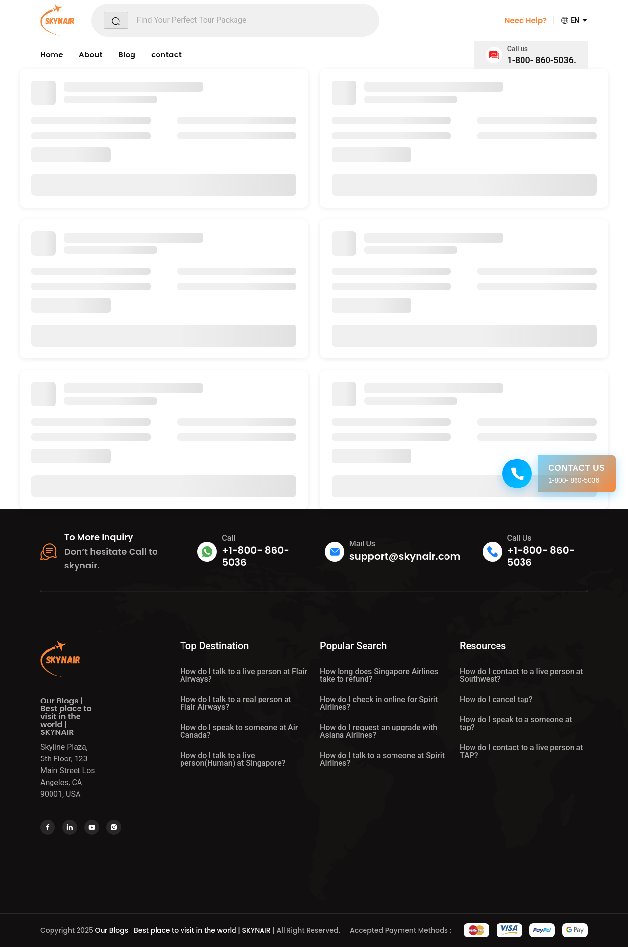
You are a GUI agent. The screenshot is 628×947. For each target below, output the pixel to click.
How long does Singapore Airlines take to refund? (379, 675)
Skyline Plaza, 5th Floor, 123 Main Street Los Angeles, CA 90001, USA (67, 770)
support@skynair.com (405, 556)
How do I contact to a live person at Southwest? (521, 675)
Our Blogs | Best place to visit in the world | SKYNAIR (183, 930)
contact (166, 55)
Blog (126, 55)
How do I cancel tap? (496, 699)
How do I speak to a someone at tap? (516, 723)
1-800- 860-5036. (541, 60)
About (91, 55)
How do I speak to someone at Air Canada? (239, 731)
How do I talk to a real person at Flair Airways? (235, 703)
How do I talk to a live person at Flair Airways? (243, 675)
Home (51, 55)
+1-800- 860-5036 (255, 556)
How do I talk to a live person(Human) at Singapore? (233, 759)
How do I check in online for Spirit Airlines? (379, 703)
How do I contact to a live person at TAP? (521, 751)
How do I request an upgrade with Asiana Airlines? (378, 731)
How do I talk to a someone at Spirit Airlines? (382, 759)
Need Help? (525, 20)
